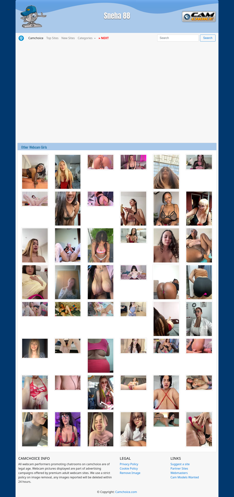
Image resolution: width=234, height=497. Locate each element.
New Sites (68, 38)
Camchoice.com (126, 492)
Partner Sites (179, 468)
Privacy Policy (129, 464)
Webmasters (179, 473)
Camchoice (36, 38)
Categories (85, 38)
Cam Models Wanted (185, 477)
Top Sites (52, 38)
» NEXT (104, 38)
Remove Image (130, 473)
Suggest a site (180, 464)
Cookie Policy (129, 468)
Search (207, 37)
